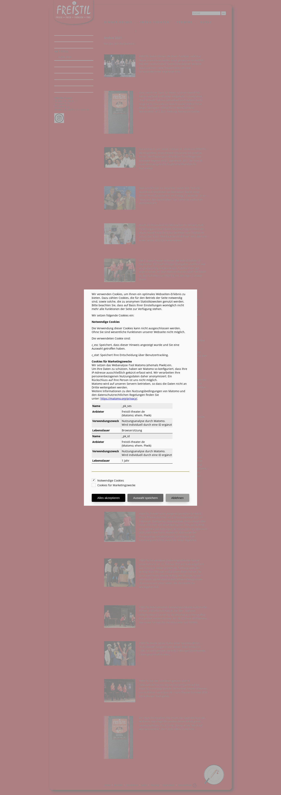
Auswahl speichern (145, 497)
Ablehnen (177, 497)
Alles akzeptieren (108, 497)
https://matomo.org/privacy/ (118, 398)
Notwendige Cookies (110, 480)
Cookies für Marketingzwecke (116, 485)
